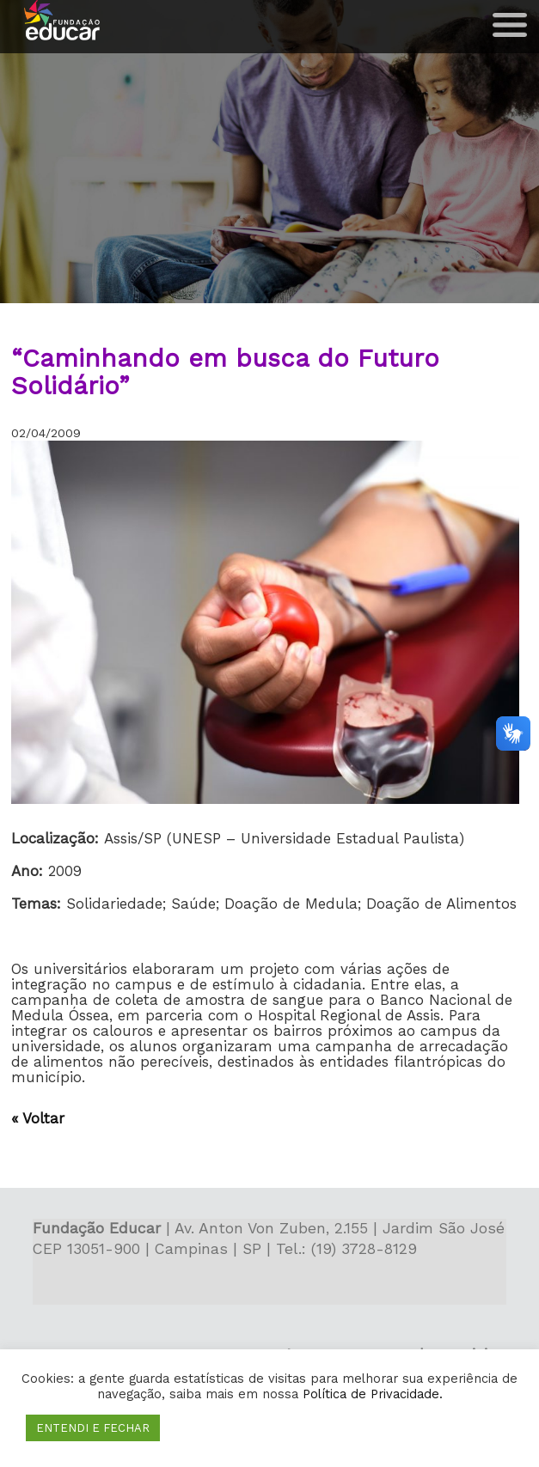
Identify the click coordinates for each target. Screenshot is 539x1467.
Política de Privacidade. (373, 1394)
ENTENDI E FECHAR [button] (93, 1427)
